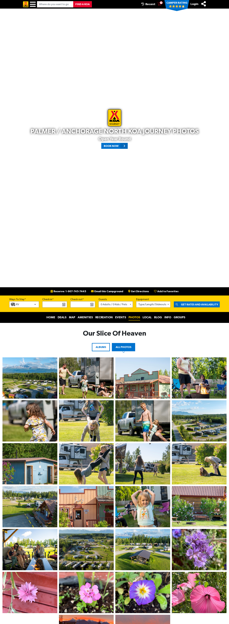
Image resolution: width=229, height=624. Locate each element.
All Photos (123, 347)
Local (147, 317)
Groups (179, 317)
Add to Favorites (166, 291)
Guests (102, 299)
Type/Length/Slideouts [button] (152, 304)
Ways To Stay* (17, 299)
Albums (101, 347)
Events (120, 317)
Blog (158, 317)
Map (72, 317)
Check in (47, 299)
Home (50, 317)
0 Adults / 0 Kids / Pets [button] (114, 304)
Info (167, 317)
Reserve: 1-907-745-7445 (68, 291)
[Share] (203, 3)
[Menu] (33, 4)
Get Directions (138, 291)
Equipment (142, 299)
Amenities (85, 317)
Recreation (104, 317)
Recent (148, 4)
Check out (76, 299)
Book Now (116, 146)
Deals (62, 317)
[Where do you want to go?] (55, 4)
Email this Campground (107, 291)
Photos (134, 317)
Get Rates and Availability (196, 304)
